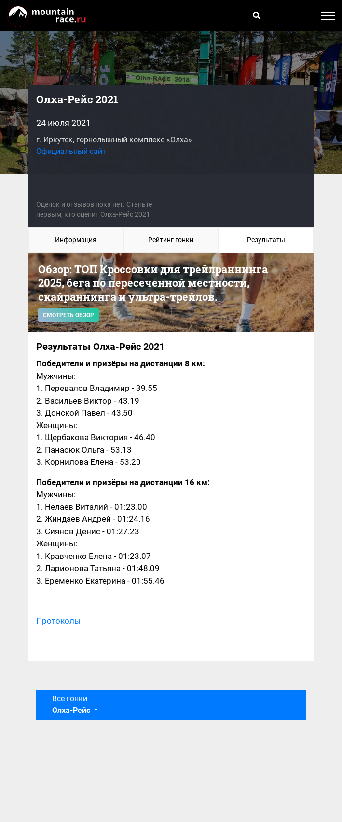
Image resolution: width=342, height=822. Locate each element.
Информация (75, 240)
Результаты (266, 240)
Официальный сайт (71, 151)
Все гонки (72, 704)
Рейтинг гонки (170, 240)
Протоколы (58, 621)
